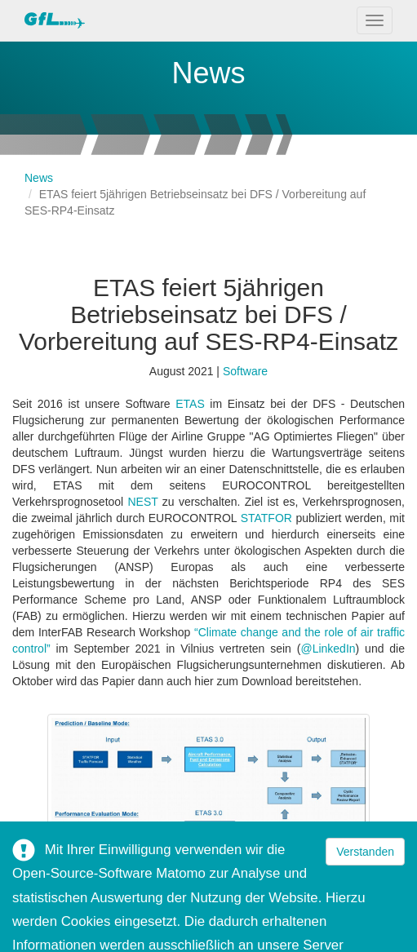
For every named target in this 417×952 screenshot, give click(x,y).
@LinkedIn (327, 648)
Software (245, 371)
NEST (144, 501)
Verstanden (365, 851)
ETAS (192, 403)
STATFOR (268, 518)
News (38, 177)
